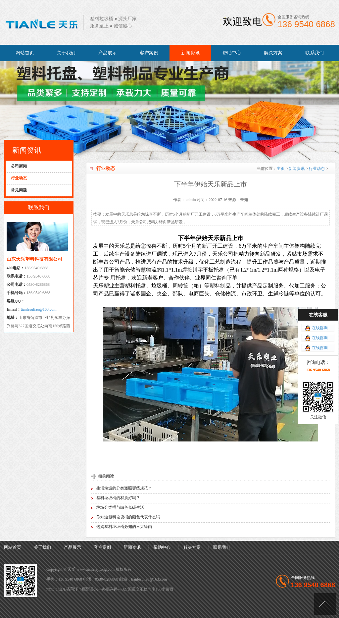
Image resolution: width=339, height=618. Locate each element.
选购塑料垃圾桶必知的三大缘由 (124, 526)
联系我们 (314, 52)
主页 (281, 168)
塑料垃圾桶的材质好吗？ (118, 497)
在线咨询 (320, 328)
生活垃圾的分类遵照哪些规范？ (124, 488)
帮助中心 (231, 52)
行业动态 (317, 168)
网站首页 (25, 52)
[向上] (325, 604)
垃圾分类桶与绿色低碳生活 (120, 507)
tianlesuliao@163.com (39, 309)
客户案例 (149, 52)
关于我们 (66, 52)
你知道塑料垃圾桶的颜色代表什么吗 (128, 517)
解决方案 (273, 52)
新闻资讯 (190, 52)
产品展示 (107, 52)
